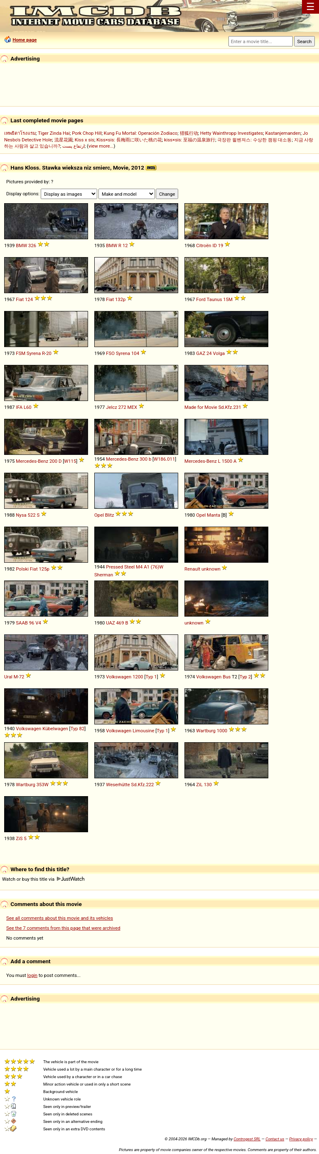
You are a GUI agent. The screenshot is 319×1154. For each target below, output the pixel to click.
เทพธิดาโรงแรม (20, 133)
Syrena (34, 353)
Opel (99, 515)
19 (220, 245)
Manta (213, 515)
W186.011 (164, 459)
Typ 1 (151, 677)
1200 (138, 677)
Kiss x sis (84, 140)
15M (228, 299)
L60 (28, 407)
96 (31, 623)
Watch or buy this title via (43, 879)
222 (150, 784)
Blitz (109, 515)
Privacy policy (301, 1139)
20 (49, 353)
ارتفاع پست (73, 146)
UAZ (110, 623)
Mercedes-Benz (32, 461)
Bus (227, 677)
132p (120, 299)
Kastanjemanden (283, 133)
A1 (147, 567)
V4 (38, 623)
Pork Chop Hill (87, 133)
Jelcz (111, 407)
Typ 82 (78, 728)
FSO (110, 353)
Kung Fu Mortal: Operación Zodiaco (140, 133)
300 (143, 459)
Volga (219, 353)
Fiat (20, 299)
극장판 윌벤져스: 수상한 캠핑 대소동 (254, 140)
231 (237, 407)
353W (43, 784)
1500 (227, 461)
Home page (24, 40)
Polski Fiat (26, 569)
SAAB (22, 623)
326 (32, 245)
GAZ (200, 353)
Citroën (203, 245)
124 (29, 299)
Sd (221, 407)
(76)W (157, 567)
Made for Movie (200, 407)
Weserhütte (118, 784)
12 (125, 245)
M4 (139, 567)
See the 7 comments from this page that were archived (63, 928)
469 (120, 623)
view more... (101, 146)
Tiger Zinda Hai (54, 133)
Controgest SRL (246, 1139)
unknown (211, 569)
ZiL (199, 784)
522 (32, 515)
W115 (70, 461)
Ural (8, 677)
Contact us (274, 1139)
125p (44, 569)
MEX (132, 407)
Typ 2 (245, 677)
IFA (19, 407)
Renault (192, 569)
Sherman (103, 575)
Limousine (143, 731)
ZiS (19, 838)
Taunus (214, 299)
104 (135, 353)
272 (122, 407)
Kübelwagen (55, 728)
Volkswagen (118, 677)
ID (214, 245)
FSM (20, 353)
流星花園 (63, 140)
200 (53, 461)
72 (22, 677)
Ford (201, 299)
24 (209, 353)
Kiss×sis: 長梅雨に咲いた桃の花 (129, 140)
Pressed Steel (120, 567)
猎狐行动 (189, 133)
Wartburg (206, 731)
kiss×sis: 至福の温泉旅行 (189, 140)
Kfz (228, 407)
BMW (21, 245)
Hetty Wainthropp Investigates (231, 133)
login (32, 975)
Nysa (21, 515)
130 (208, 784)
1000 (222, 731)
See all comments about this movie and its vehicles (59, 918)
